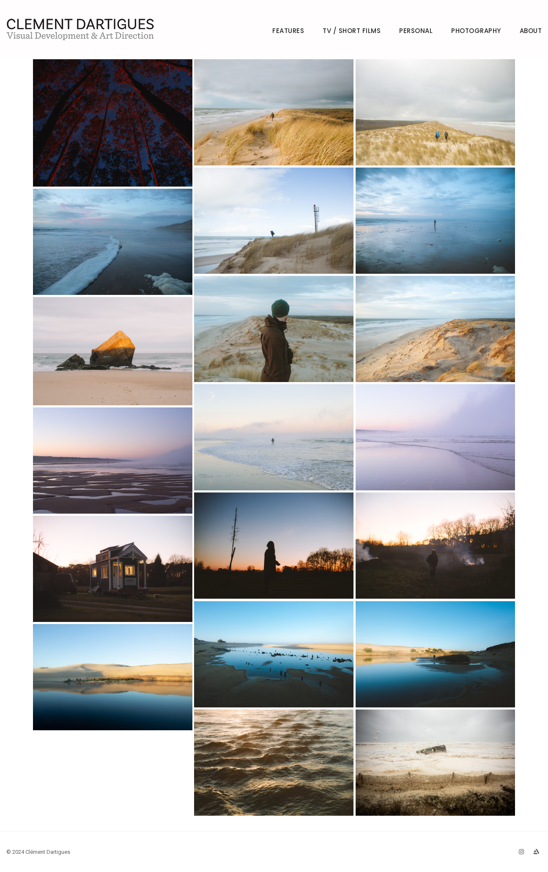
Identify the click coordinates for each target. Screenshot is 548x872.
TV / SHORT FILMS (352, 30)
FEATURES (288, 30)
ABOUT (531, 30)
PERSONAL (416, 30)
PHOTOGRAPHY (476, 30)
